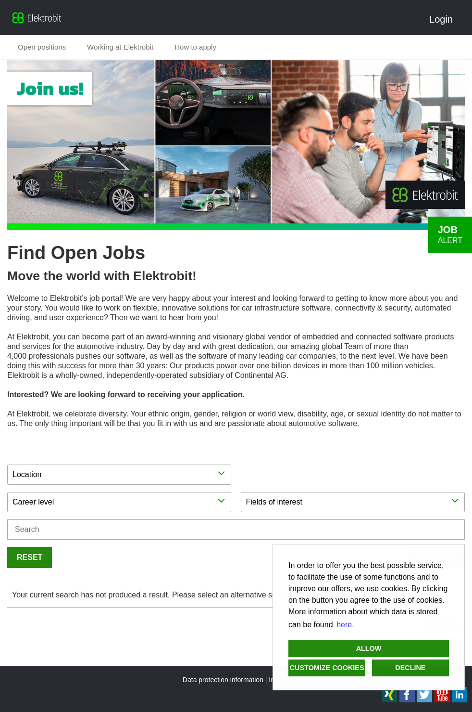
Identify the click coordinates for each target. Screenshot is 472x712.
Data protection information (223, 680)
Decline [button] (410, 668)
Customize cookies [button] (327, 668)
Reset (29, 557)
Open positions (42, 47)
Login (444, 19)
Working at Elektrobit (120, 47)
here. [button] (345, 625)
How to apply (195, 47)
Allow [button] (369, 648)
